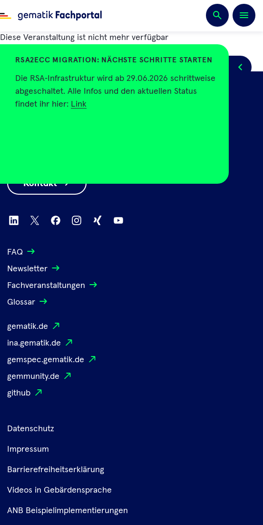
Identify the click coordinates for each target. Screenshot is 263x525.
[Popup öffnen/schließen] (240, 67)
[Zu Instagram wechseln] (76, 220)
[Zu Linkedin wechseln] (13, 220)
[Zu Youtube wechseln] (118, 220)
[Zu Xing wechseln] (97, 220)
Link (79, 104)
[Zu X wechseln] (34, 220)
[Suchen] (217, 16)
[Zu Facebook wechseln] (55, 220)
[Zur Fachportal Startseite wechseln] (51, 16)
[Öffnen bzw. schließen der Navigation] (244, 15)
